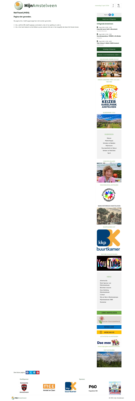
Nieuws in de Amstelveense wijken (109, 55)
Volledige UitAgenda (109, 49)
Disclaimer (103, 302)
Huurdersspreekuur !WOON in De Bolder (109, 36)
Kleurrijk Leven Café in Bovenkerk (107, 29)
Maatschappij (109, 141)
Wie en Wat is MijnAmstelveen (109, 297)
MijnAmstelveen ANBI (106, 299)
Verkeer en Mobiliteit (109, 150)
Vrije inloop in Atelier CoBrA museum (108, 43)
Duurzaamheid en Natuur (109, 148)
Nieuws (109, 138)
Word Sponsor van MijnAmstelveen (105, 284)
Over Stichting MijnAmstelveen (105, 291)
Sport (109, 153)
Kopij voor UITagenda (109, 19)
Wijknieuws (109, 145)
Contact (102, 295)
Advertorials (103, 280)
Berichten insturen (105, 287)
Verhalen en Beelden (109, 143)
